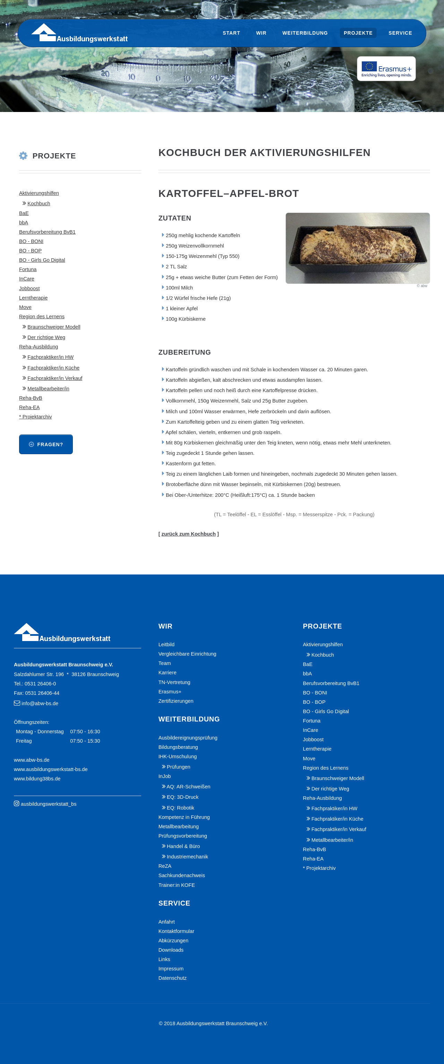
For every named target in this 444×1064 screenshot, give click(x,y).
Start (231, 33)
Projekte (358, 33)
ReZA (165, 866)
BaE (24, 213)
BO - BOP (30, 250)
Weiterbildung (305, 33)
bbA (23, 222)
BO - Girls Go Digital (42, 260)
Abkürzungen (173, 940)
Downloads (171, 950)
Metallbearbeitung (179, 826)
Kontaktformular (176, 931)
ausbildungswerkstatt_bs (49, 804)
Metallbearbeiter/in (48, 388)
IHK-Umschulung (178, 756)
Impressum (171, 968)
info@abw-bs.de (40, 703)
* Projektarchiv (35, 416)
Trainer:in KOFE (177, 885)
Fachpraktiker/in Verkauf (54, 378)
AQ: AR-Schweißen (188, 786)
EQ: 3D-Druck (182, 797)
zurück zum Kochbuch (189, 534)
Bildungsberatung (178, 747)
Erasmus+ (170, 691)
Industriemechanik (187, 856)
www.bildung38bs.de (37, 778)
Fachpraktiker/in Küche (53, 368)
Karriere (168, 672)
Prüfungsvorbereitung (183, 836)
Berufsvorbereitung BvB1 (47, 232)
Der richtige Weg (46, 337)
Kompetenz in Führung (184, 817)
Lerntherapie (33, 298)
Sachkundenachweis (182, 875)
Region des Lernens (42, 316)
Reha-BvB (30, 398)
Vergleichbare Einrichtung (187, 654)
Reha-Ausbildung (38, 346)
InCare (26, 279)
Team (165, 663)
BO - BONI (31, 241)
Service (400, 33)
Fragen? (50, 444)
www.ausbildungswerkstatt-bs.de (51, 769)
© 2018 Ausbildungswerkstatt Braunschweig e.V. (213, 1023)
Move (25, 307)
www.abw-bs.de (32, 760)
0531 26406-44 (42, 693)
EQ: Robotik (180, 808)
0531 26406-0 (40, 683)
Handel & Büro (183, 846)
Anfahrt (167, 922)
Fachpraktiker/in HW (50, 357)
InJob (165, 776)
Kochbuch (38, 203)
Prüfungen (178, 767)
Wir (261, 33)
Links (164, 959)
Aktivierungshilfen (39, 193)
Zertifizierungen (176, 701)
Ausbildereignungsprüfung (188, 738)
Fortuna (28, 269)
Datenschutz (173, 978)
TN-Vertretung (174, 682)
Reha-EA (29, 407)
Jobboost (29, 288)
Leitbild (166, 644)
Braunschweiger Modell (53, 327)
